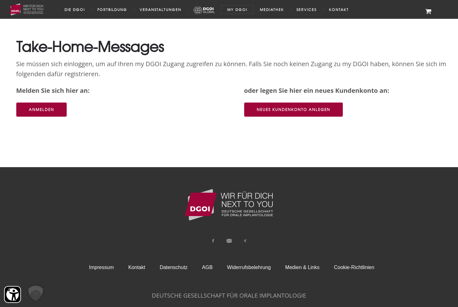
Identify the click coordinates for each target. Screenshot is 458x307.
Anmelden (41, 109)
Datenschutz (174, 267)
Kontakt (339, 9)
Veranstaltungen (160, 9)
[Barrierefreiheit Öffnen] (12, 294)
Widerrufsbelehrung (249, 267)
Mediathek (272, 9)
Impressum (101, 267)
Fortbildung (112, 9)
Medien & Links (302, 267)
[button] (35, 293)
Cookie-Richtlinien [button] (354, 267)
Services (306, 9)
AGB (207, 267)
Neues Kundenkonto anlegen (293, 109)
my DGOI (237, 9)
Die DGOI (74, 9)
